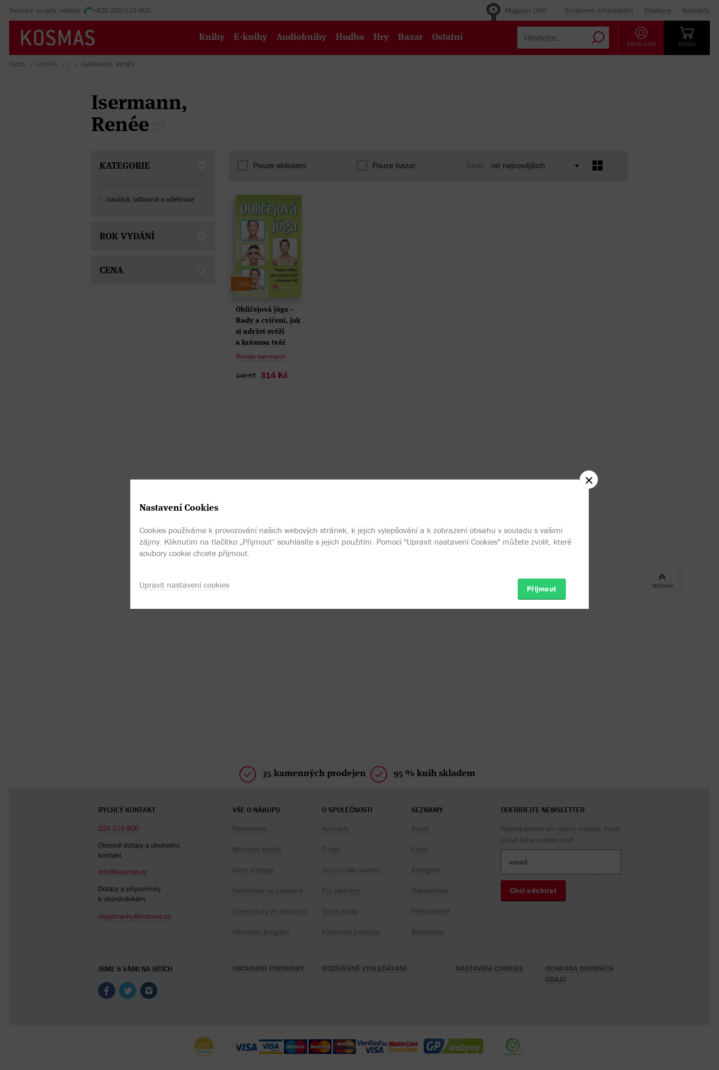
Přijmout (542, 588)
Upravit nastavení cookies (184, 584)
